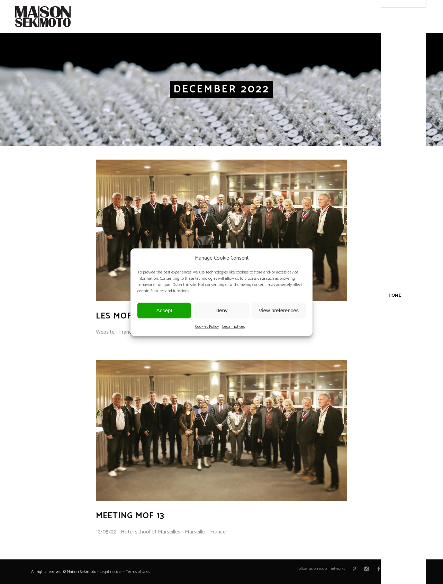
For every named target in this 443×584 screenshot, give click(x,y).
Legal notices (233, 326)
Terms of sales (138, 571)
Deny (221, 310)
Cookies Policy (207, 326)
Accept (164, 310)
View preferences (279, 310)
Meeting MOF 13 (130, 516)
